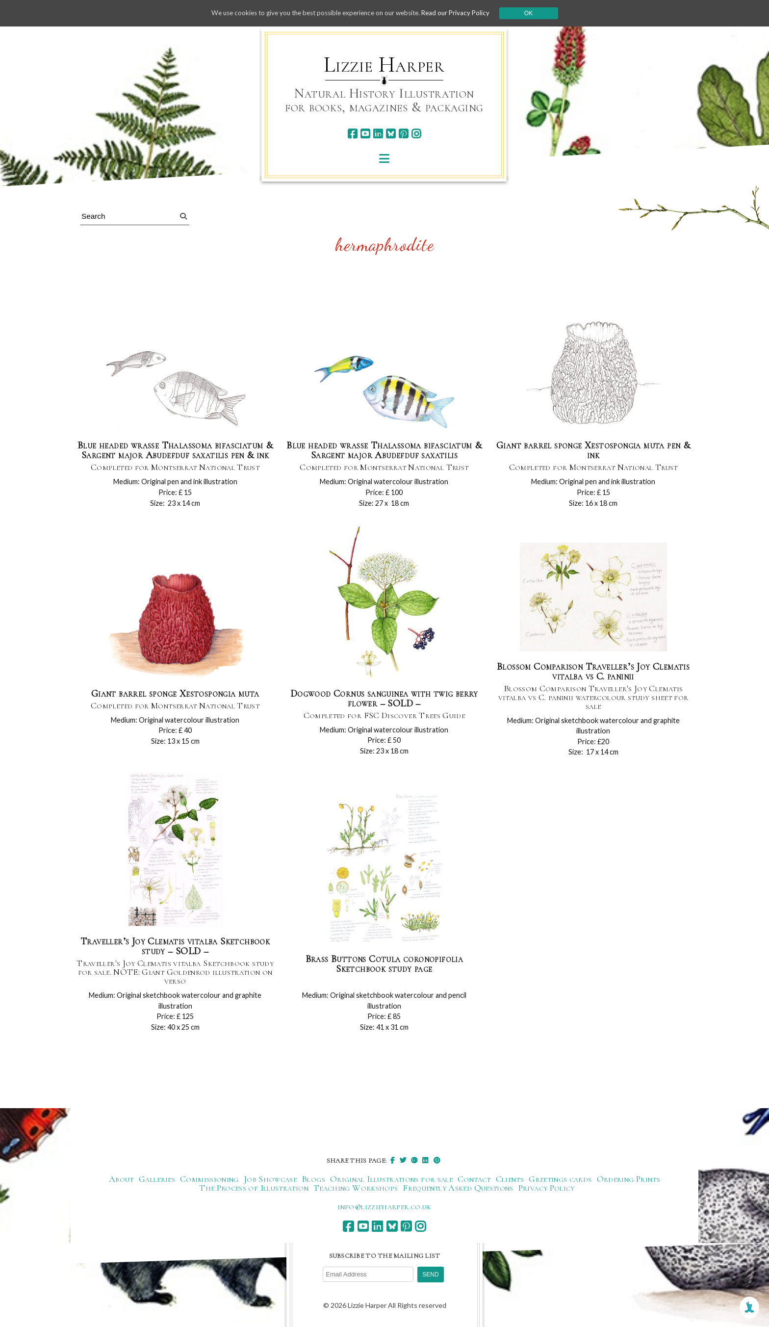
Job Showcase (270, 1180)
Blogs (313, 1180)
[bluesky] (390, 133)
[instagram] (416, 133)
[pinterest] (403, 133)
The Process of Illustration (253, 1189)
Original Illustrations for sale (391, 1180)
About (121, 1180)
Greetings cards (560, 1180)
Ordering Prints (628, 1180)
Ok (537, 13)
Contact (474, 1180)
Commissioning (209, 1180)
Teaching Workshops (355, 1189)
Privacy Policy (546, 1189)
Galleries (157, 1180)
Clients (510, 1180)
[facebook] (352, 133)
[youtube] (365, 133)
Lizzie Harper (384, 65)
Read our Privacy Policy (463, 13)
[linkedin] (378, 133)
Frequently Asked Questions (458, 1189)
